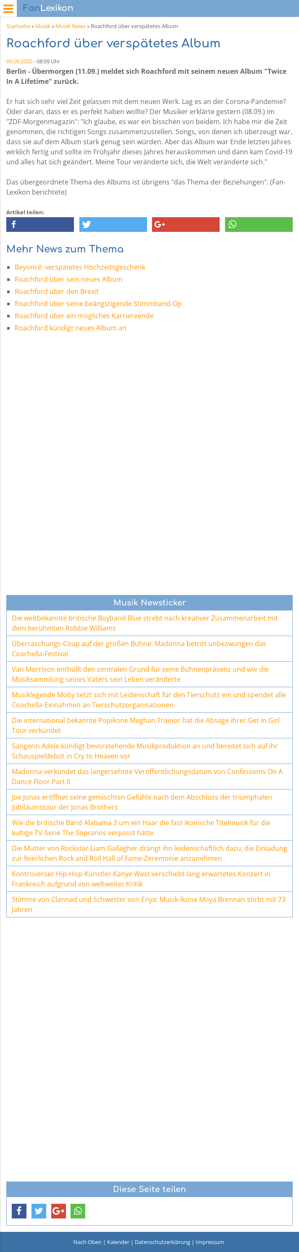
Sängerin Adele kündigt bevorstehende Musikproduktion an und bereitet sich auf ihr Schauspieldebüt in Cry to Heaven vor (145, 751)
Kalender (118, 1242)
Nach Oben (87, 1242)
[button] (40, 224)
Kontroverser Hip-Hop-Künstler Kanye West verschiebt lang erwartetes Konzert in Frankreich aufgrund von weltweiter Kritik (141, 878)
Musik (42, 26)
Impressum (210, 1242)
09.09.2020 (19, 61)
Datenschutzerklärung (162, 1242)
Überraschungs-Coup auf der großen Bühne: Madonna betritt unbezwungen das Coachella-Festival (139, 648)
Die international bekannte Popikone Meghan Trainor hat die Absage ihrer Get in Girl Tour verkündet (146, 725)
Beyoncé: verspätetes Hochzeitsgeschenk (80, 267)
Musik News (70, 26)
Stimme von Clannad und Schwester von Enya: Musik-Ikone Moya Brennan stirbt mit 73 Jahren (149, 904)
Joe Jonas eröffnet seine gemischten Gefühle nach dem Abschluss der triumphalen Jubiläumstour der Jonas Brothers (142, 802)
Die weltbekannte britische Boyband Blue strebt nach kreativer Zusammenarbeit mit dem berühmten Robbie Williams (145, 623)
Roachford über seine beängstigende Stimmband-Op (98, 303)
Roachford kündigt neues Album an (70, 327)
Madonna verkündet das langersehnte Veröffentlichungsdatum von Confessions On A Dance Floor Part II (147, 776)
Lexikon (48, 8)
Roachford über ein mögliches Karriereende (84, 315)
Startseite (18, 26)
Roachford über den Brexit (57, 291)
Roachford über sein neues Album (69, 279)
